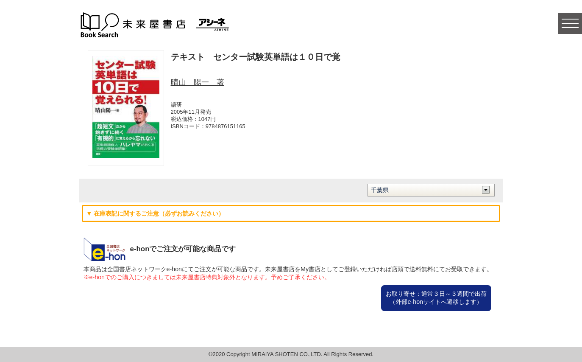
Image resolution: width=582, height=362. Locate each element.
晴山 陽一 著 (197, 82)
